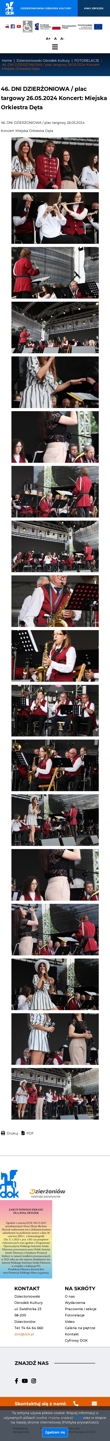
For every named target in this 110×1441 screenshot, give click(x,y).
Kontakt (72, 1334)
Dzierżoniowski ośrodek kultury (46, 8)
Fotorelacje (75, 1315)
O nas (70, 1296)
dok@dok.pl (24, 1334)
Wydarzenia (75, 1303)
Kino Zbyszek (94, 8)
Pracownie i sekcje (81, 1309)
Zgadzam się (55, 1433)
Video (70, 1322)
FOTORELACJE (86, 61)
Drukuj (12, 1133)
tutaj (78, 1418)
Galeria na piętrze (80, 1328)
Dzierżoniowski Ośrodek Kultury (43, 61)
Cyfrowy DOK (76, 1341)
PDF (30, 1133)
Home (7, 61)
